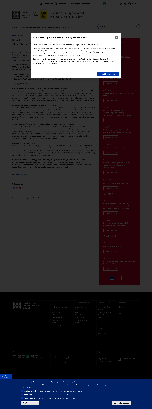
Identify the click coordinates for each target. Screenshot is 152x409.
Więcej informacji (26, 387)
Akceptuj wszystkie (121, 403)
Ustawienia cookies (7, 376)
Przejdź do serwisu (108, 74)
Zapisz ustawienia (30, 403)
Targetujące (28, 398)
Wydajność (28, 395)
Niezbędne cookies (31, 391)
